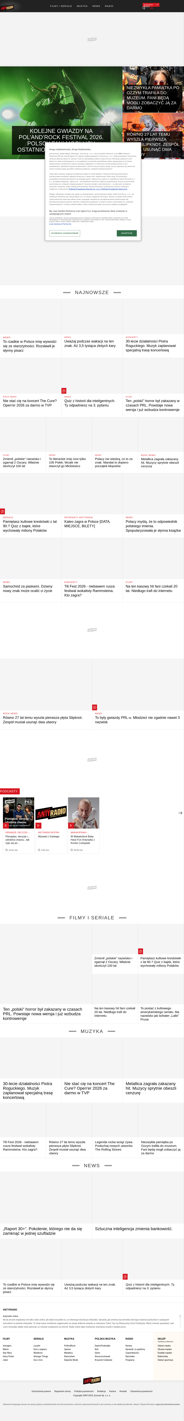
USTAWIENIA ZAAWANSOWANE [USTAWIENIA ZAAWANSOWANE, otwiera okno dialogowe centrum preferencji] (64, 233)
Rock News (10, 393)
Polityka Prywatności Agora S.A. (114, 189)
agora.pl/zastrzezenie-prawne (168, 1400)
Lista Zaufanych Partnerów (60, 224)
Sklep (161, 1335)
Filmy (129, 393)
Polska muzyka (105, 1335)
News (6, 333)
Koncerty (132, 333)
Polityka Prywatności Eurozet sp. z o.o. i (85, 189)
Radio (129, 1335)
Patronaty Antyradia (78, 514)
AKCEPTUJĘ (126, 233)
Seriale (8, 514)
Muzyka (92, 1027)
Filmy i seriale (92, 914)
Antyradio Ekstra (48, 828)
